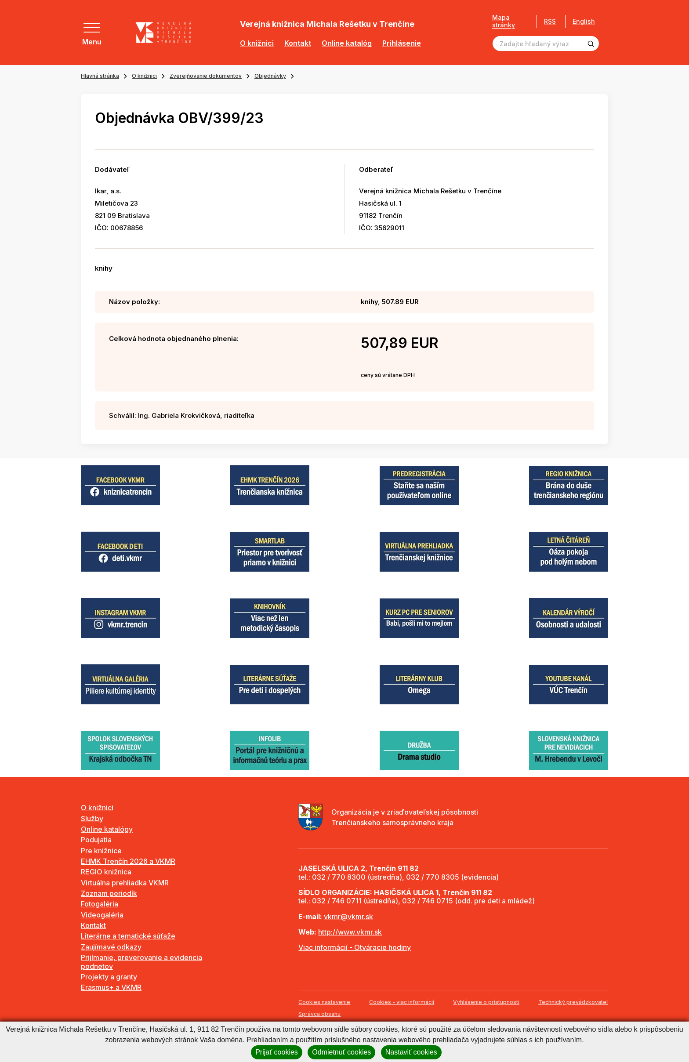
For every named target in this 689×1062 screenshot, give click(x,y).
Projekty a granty (109, 976)
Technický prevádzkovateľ (573, 1002)
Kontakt (297, 43)
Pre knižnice (101, 850)
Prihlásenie (401, 43)
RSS (550, 21)
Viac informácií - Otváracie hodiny (354, 947)
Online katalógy (107, 829)
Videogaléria (102, 914)
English (584, 21)
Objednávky (270, 75)
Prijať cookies (276, 1052)
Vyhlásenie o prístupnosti (486, 1002)
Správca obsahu (319, 1014)
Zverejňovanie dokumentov (206, 75)
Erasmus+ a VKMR (111, 987)
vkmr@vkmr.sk (348, 916)
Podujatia (96, 839)
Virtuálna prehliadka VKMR (125, 882)
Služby (92, 818)
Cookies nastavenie (324, 1002)
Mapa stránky (503, 21)
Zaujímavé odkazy (111, 946)
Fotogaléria (99, 903)
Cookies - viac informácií (401, 1002)
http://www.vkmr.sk (350, 932)
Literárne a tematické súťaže (128, 936)
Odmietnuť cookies (341, 1052)
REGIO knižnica (106, 871)
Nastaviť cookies (411, 1052)
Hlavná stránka (100, 75)
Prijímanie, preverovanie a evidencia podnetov (141, 961)
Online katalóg (347, 43)
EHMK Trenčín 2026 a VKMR (128, 861)
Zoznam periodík (109, 893)
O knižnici (257, 43)
